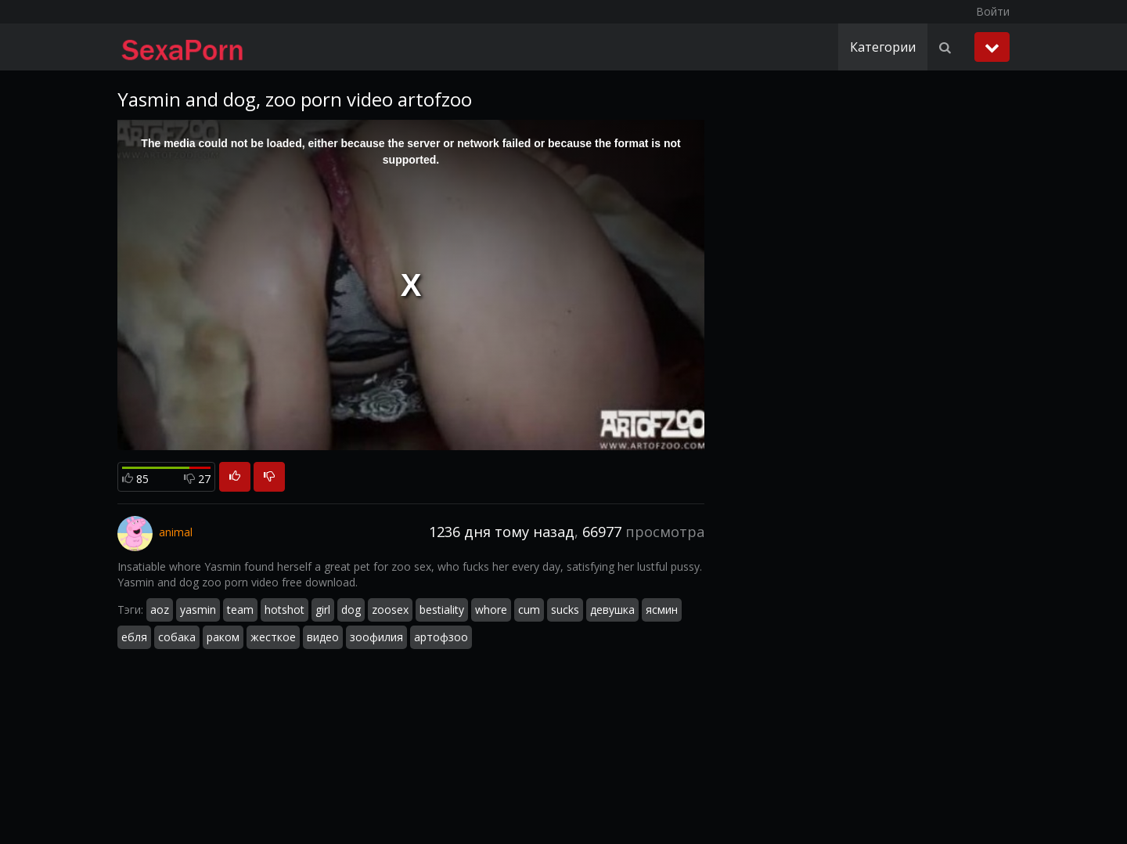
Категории (883, 47)
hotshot (284, 609)
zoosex (390, 609)
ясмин (662, 609)
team (240, 609)
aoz (159, 609)
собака (177, 636)
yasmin (198, 609)
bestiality (441, 609)
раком (223, 636)
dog (351, 609)
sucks (565, 609)
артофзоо (441, 636)
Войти (993, 11)
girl (322, 609)
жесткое (273, 636)
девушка (612, 609)
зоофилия (376, 636)
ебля (134, 636)
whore (491, 609)
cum (529, 609)
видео (323, 636)
